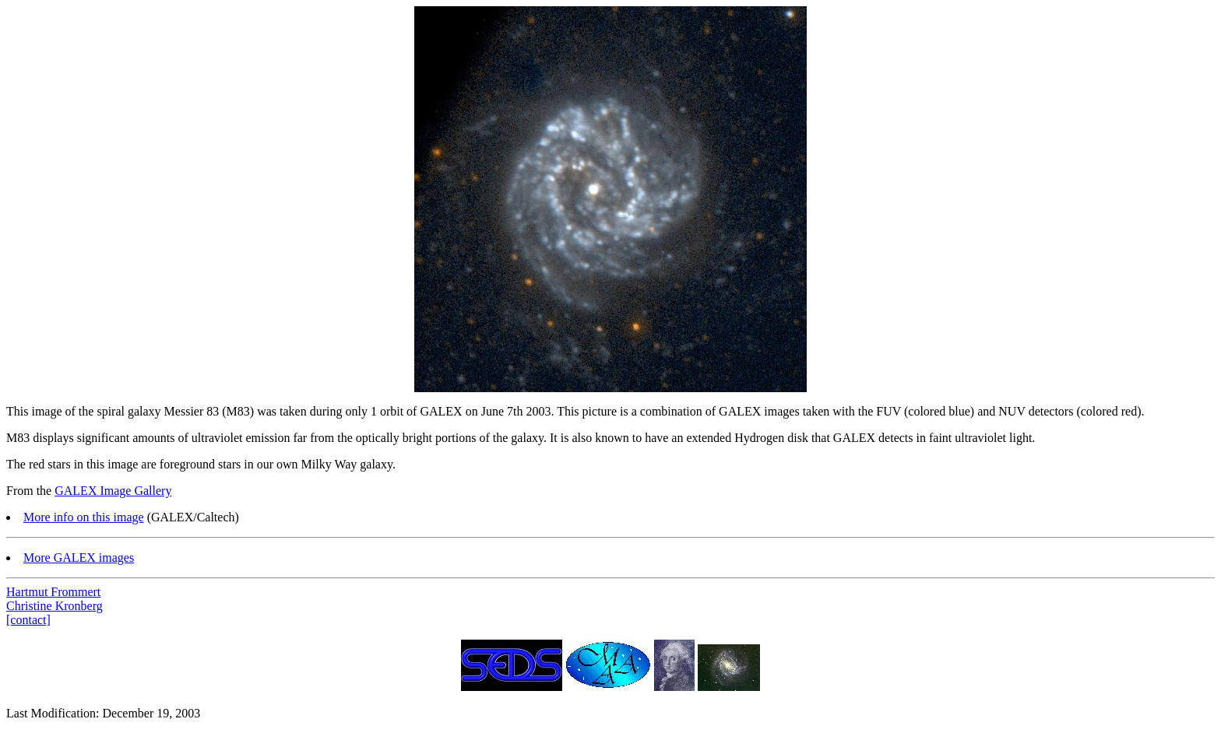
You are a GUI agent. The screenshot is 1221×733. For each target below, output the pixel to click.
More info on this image (83, 517)
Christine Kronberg (54, 605)
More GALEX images (78, 557)
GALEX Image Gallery (113, 490)
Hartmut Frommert (53, 591)
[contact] (28, 619)
